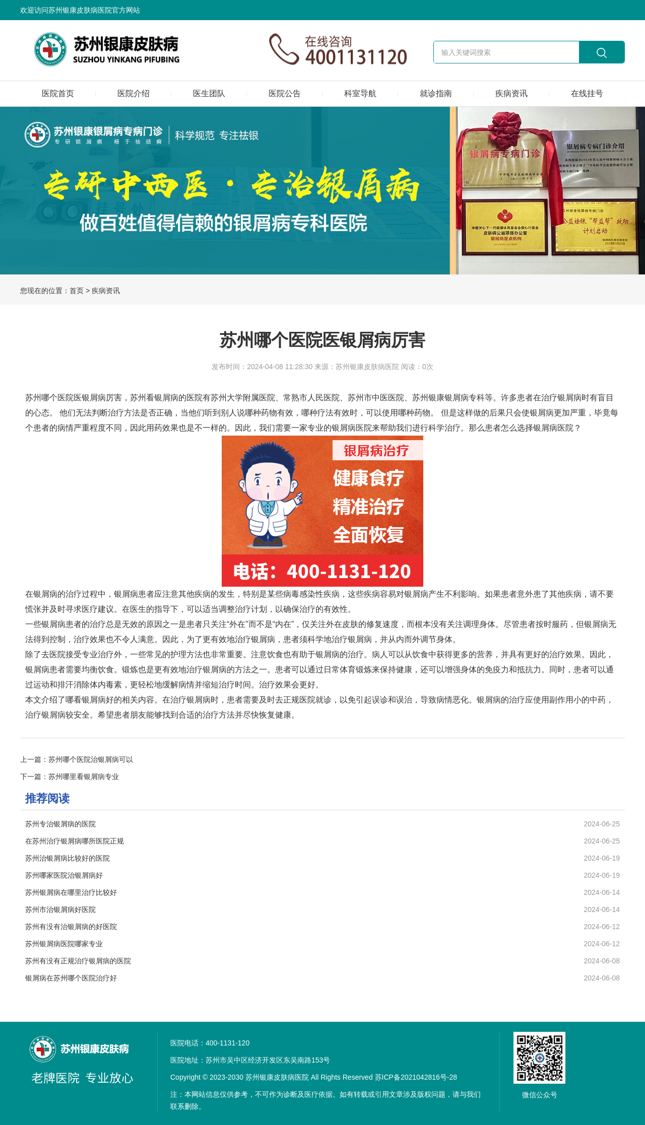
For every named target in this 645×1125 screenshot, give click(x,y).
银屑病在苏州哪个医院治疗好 (71, 978)
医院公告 (285, 93)
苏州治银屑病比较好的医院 (67, 858)
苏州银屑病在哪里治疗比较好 (71, 892)
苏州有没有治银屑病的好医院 (71, 927)
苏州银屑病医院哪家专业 (64, 944)
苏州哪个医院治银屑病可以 (90, 759)
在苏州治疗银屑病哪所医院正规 (74, 841)
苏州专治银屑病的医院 (60, 824)
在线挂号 (587, 93)
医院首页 (58, 93)
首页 (77, 291)
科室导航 (360, 93)
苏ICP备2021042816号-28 (416, 1077)
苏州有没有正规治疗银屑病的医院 (78, 961)
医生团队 (209, 93)
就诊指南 (436, 93)
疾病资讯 (511, 93)
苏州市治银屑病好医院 (60, 909)
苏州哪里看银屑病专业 (83, 776)
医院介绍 (133, 93)
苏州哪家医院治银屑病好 (64, 875)
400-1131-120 (227, 1043)
